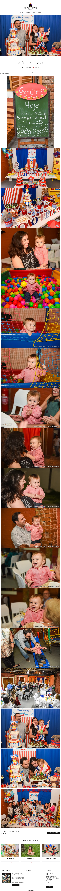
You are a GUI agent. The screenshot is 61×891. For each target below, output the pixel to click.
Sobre (33, 12)
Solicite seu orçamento (53, 832)
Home (21, 12)
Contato (39, 12)
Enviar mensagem (50, 874)
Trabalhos (27, 12)
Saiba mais (16, 884)
